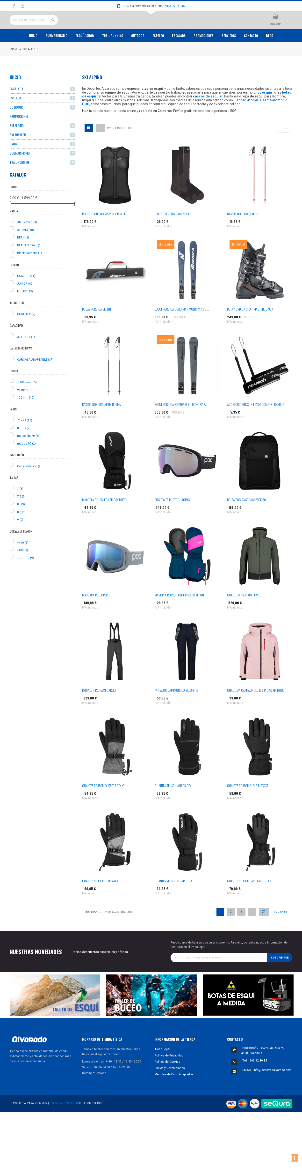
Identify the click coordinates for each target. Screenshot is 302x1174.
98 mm (25, 407)
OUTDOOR (137, 53)
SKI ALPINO (17, 143)
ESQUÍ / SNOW (84, 53)
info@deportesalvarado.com (272, 1087)
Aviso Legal (162, 1067)
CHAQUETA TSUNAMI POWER (244, 612)
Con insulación (29, 484)
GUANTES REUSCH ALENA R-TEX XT (247, 803)
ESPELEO (158, 53)
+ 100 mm (27, 400)
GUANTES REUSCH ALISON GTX (173, 803)
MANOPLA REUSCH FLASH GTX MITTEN (104, 517)
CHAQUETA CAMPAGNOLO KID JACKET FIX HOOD (256, 708)
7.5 (21, 514)
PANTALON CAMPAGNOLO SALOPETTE (176, 708)
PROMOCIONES (204, 53)
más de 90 (26, 461)
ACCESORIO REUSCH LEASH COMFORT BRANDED (256, 422)
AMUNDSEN (27, 240)
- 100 (22, 568)
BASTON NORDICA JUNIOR (242, 231)
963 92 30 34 (175, 6)
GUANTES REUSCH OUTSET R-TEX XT (103, 803)
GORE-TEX (26, 332)
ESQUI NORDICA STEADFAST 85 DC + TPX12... (181, 422)
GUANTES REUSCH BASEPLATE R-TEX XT (250, 898)
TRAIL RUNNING (112, 53)
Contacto (251, 53)
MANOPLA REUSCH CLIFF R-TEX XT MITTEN (179, 612)
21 (264, 929)
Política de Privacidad (169, 1073)
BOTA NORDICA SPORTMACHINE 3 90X (250, 326)
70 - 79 (24, 438)
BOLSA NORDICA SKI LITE (96, 326)
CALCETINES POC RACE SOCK (172, 231)
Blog (269, 53)
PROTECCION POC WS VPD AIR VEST (103, 231)
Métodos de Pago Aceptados (174, 1092)
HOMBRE (26, 294)
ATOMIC (25, 247)
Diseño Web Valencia (64, 1121)
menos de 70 (28, 453)
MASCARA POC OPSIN (95, 612)
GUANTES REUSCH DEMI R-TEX (100, 898)
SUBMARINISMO (20, 170)
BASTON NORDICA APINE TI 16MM (102, 422)
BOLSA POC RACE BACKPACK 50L (247, 517)
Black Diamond (29, 271)
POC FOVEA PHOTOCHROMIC (172, 517)
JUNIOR (25, 301)
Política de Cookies (167, 1079)
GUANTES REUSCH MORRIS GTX (173, 898)
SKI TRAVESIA (18, 152)
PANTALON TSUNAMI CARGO (99, 708)
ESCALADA (179, 53)
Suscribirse (279, 975)
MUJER (25, 309)
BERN (23, 255)
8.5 (21, 529)
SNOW (13, 161)
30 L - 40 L (26, 354)
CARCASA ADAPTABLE (35, 377)
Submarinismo (56, 53)
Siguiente (280, 929)
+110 (22, 560)
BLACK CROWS (29, 263)
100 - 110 (25, 576)
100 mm (25, 415)
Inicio (33, 53)
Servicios (229, 53)
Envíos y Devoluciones (170, 1085)
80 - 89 (23, 445)
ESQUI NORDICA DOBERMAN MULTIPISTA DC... (182, 326)
